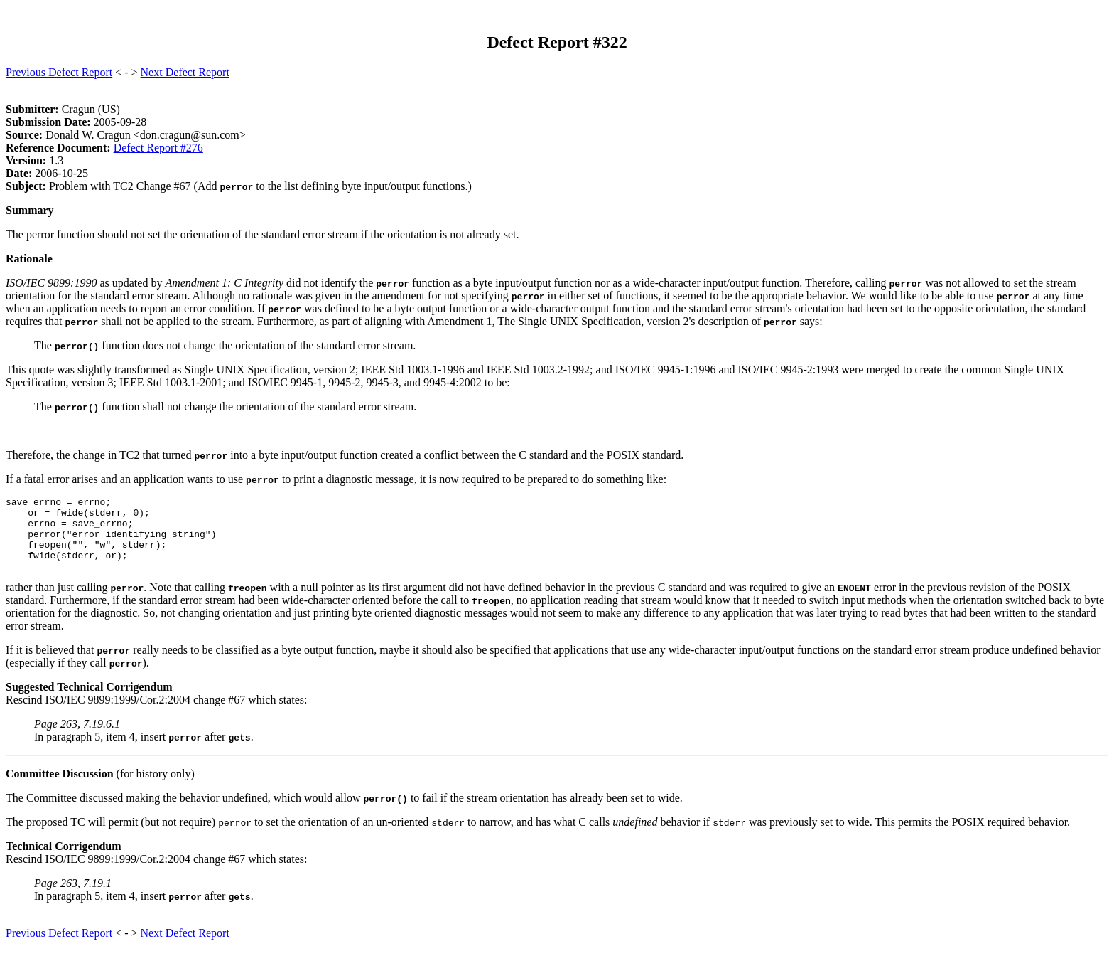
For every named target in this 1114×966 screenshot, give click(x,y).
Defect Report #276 (158, 148)
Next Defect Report (185, 72)
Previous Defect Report (59, 72)
